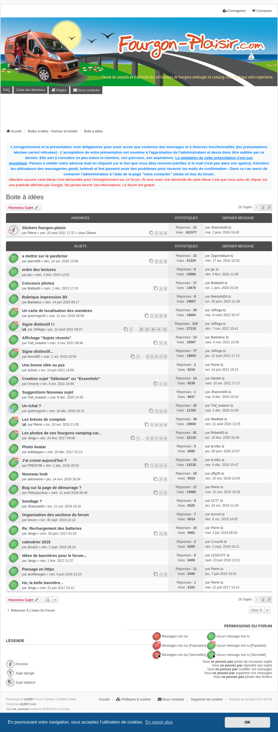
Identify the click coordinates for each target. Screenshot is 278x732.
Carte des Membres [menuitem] (30, 90)
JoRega (216, 310)
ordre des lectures (39, 269)
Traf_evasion (37, 343)
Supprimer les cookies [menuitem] (207, 699)
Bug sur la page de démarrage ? (51, 487)
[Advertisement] (139, 113)
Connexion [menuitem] (262, 11)
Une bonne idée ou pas (43, 365)
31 (158, 329)
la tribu (216, 446)
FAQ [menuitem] (6, 90)
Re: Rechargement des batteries (52, 528)
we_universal (21, 709)
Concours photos (38, 283)
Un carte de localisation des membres (57, 311)
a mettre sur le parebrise (44, 256)
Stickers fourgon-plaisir (44, 228)
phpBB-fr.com (28, 704)
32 (164, 329)
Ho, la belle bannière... (42, 583)
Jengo (32, 438)
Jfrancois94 (219, 227)
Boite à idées (25, 197)
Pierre (32, 233)
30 (152, 329)
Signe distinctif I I (38, 324)
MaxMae (217, 419)
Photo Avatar (34, 447)
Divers (91, 233)
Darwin (216, 378)
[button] (269, 207)
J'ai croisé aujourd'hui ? (44, 460)
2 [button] (263, 207)
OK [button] (248, 722)
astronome (35, 479)
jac (30, 275)
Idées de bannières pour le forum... (54, 555)
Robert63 (217, 433)
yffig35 (215, 473)
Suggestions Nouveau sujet (47, 392)
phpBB (28, 699)
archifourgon (37, 574)
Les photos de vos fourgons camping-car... (62, 433)
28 (141, 329)
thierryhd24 (219, 296)
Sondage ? (32, 501)
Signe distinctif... (37, 351)
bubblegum (36, 452)
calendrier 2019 (36, 542)
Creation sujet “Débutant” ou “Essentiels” (61, 378)
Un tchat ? (31, 406)
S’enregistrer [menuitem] (234, 11)
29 (147, 329)
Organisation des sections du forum (55, 515)
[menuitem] (59, 90)
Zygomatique (220, 256)
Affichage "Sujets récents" (46, 338)
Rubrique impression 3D (44, 297)
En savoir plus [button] (159, 722)
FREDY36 (35, 466)
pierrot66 (34, 261)
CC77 (215, 501)
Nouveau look (35, 474)
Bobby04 (34, 288)
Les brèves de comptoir (44, 419)
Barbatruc (35, 302)
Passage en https (38, 569)
